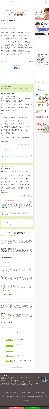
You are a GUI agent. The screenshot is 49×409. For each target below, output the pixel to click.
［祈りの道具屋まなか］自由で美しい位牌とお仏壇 (17, 12)
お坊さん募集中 (9, 396)
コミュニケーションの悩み (4, 16)
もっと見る (17, 332)
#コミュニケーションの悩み (11, 28)
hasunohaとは (4, 396)
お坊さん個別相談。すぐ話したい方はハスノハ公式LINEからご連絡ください (17, 10)
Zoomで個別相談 (16, 407)
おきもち (30, 144)
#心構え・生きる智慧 (4, 28)
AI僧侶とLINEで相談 (32, 407)
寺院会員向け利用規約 (30, 396)
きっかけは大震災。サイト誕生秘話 (25, 392)
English (45, 396)
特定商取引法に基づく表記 (39, 396)
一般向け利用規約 (23, 396)
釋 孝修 (6, 149)
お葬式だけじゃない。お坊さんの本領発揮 (37, 392)
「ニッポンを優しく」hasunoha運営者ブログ (12, 392)
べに (2, 23)
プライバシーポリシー (16, 396)
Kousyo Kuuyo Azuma (9, 200)
